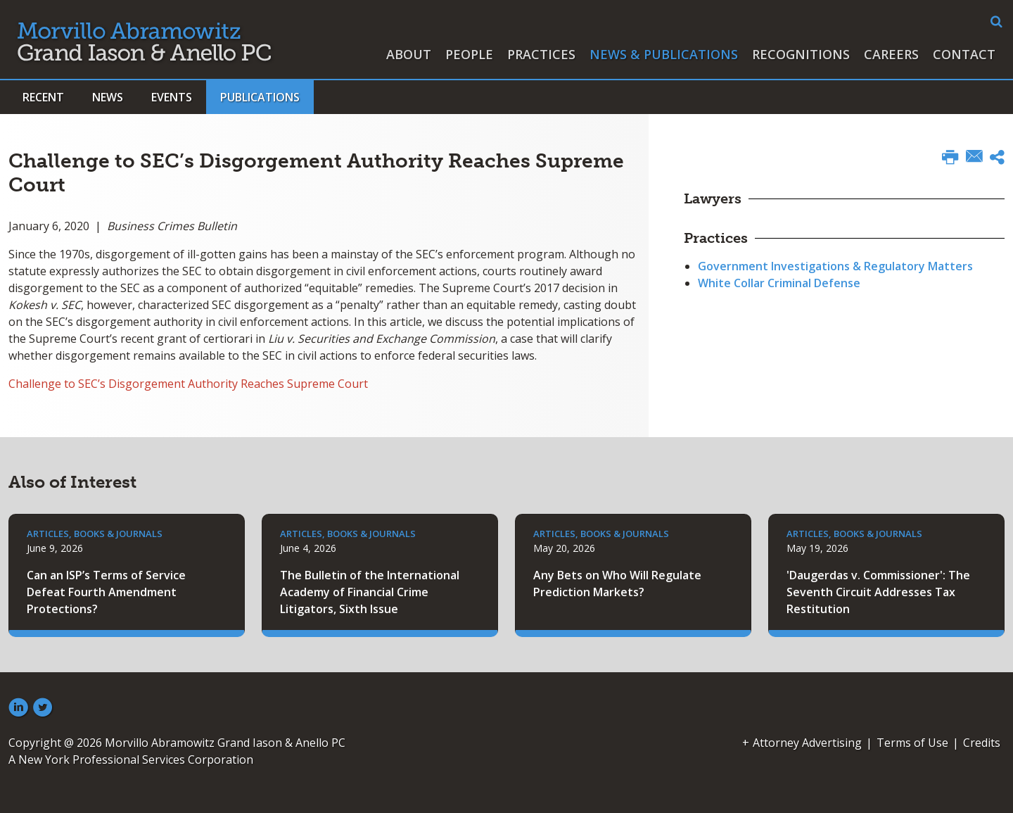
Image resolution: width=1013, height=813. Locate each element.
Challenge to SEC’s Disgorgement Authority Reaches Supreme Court (188, 383)
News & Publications (664, 54)
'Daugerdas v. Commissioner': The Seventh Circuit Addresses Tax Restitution (878, 592)
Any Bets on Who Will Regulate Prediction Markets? (617, 583)
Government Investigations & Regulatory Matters (835, 266)
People (469, 54)
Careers (891, 54)
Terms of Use (912, 742)
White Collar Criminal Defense (779, 283)
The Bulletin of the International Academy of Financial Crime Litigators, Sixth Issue (369, 592)
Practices (541, 54)
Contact (964, 54)
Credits (981, 742)
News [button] (107, 97)
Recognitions (801, 54)
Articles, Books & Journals (95, 533)
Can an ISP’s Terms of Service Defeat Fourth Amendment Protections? (106, 592)
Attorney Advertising (807, 742)
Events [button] (171, 97)
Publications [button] (260, 97)
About (408, 54)
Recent (43, 97)
